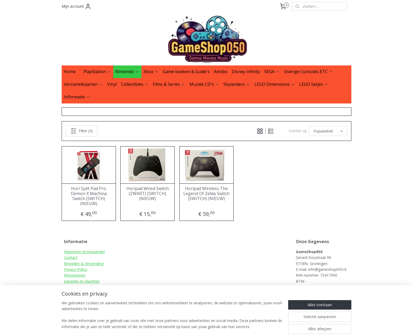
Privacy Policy (75, 269)
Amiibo (221, 71)
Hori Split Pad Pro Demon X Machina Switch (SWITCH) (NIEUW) (89, 196)
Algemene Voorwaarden (84, 251)
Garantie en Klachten (82, 281)
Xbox (151, 71)
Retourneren (74, 275)
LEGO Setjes (313, 84)
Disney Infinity (246, 71)
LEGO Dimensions (274, 84)
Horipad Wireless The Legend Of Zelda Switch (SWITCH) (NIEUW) (206, 193)
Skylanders (236, 84)
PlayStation (97, 71)
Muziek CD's (204, 84)
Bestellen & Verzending (84, 263)
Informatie (77, 97)
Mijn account (76, 6)
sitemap (224, 326)
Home (70, 71)
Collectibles (135, 84)
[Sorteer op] (328, 131)
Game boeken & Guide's (186, 71)
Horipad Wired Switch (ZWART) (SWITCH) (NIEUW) (147, 193)
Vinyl (112, 84)
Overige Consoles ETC (308, 71)
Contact (70, 257)
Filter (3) (81, 131)
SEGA (272, 71)
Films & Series (169, 84)
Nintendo (127, 71)
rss (235, 326)
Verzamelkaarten (83, 84)
